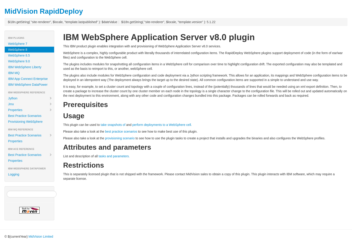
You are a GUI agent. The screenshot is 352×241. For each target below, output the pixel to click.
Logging (13, 174)
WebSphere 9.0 (19, 61)
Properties (30, 110)
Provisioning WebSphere (25, 121)
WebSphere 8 (17, 49)
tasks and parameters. (114, 156)
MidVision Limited (41, 236)
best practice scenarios (121, 131)
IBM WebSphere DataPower (28, 84)
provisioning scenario (120, 138)
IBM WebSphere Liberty (24, 67)
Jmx (30, 104)
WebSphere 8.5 (19, 55)
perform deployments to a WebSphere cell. (162, 125)
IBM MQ (14, 73)
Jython (30, 98)
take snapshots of (113, 125)
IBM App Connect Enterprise (28, 79)
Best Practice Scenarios (25, 116)
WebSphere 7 (17, 44)
